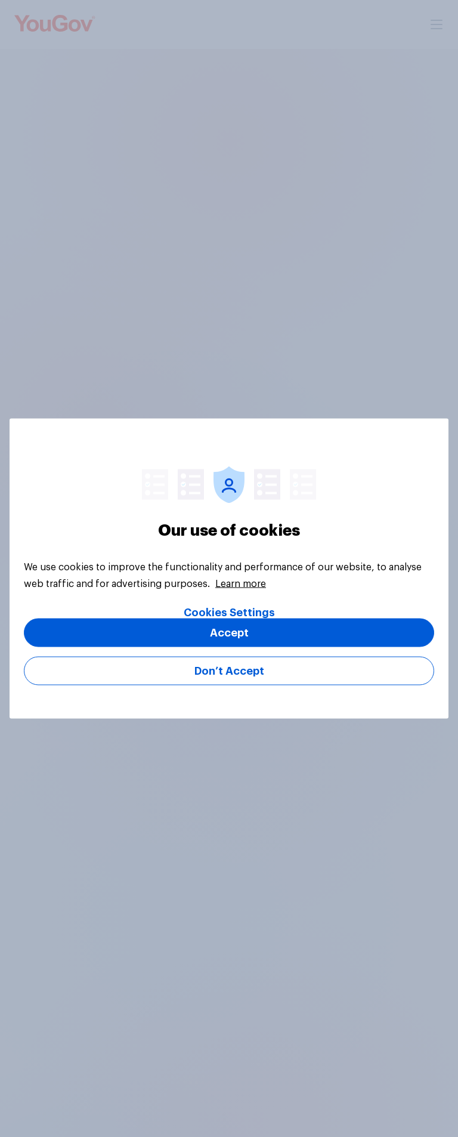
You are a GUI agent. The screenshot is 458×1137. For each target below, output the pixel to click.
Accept (229, 633)
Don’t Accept (229, 671)
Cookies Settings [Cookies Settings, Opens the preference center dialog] (229, 612)
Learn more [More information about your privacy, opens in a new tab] (240, 584)
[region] (229, 569)
